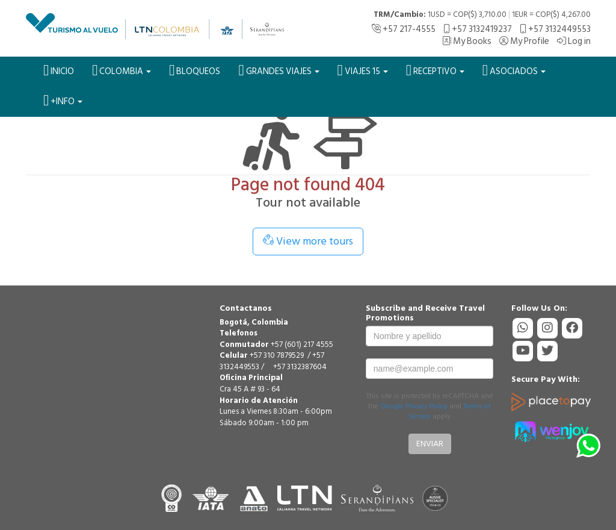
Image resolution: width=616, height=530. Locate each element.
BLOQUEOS (194, 70)
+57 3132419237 (477, 29)
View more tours (308, 241)
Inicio (58, 70)
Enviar (429, 443)
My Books (466, 41)
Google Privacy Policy (414, 406)
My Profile (524, 41)
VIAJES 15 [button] (362, 70)
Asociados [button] (514, 70)
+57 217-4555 (404, 29)
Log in (574, 41)
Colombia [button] (121, 70)
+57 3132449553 (555, 29)
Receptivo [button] (435, 70)
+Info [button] (62, 100)
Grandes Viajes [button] (278, 70)
